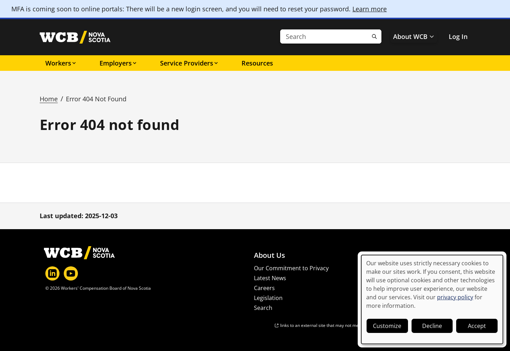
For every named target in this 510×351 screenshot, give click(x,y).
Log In (458, 36)
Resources (257, 63)
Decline (432, 326)
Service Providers (189, 63)
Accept (477, 326)
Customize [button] (387, 326)
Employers (118, 63)
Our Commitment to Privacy (291, 268)
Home (49, 99)
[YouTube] (71, 273)
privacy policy (455, 297)
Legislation (268, 297)
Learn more (369, 9)
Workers (61, 63)
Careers (264, 287)
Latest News (270, 278)
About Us (269, 255)
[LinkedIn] (52, 273)
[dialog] (432, 299)
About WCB (414, 36)
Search (263, 307)
